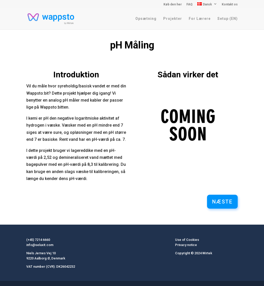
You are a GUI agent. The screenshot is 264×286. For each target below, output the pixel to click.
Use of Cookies (187, 240)
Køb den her (172, 4)
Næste (222, 202)
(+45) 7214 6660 (38, 240)
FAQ (189, 4)
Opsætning (145, 19)
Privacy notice (186, 245)
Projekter (172, 19)
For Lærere (200, 19)
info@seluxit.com (39, 245)
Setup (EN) (227, 19)
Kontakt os (230, 4)
